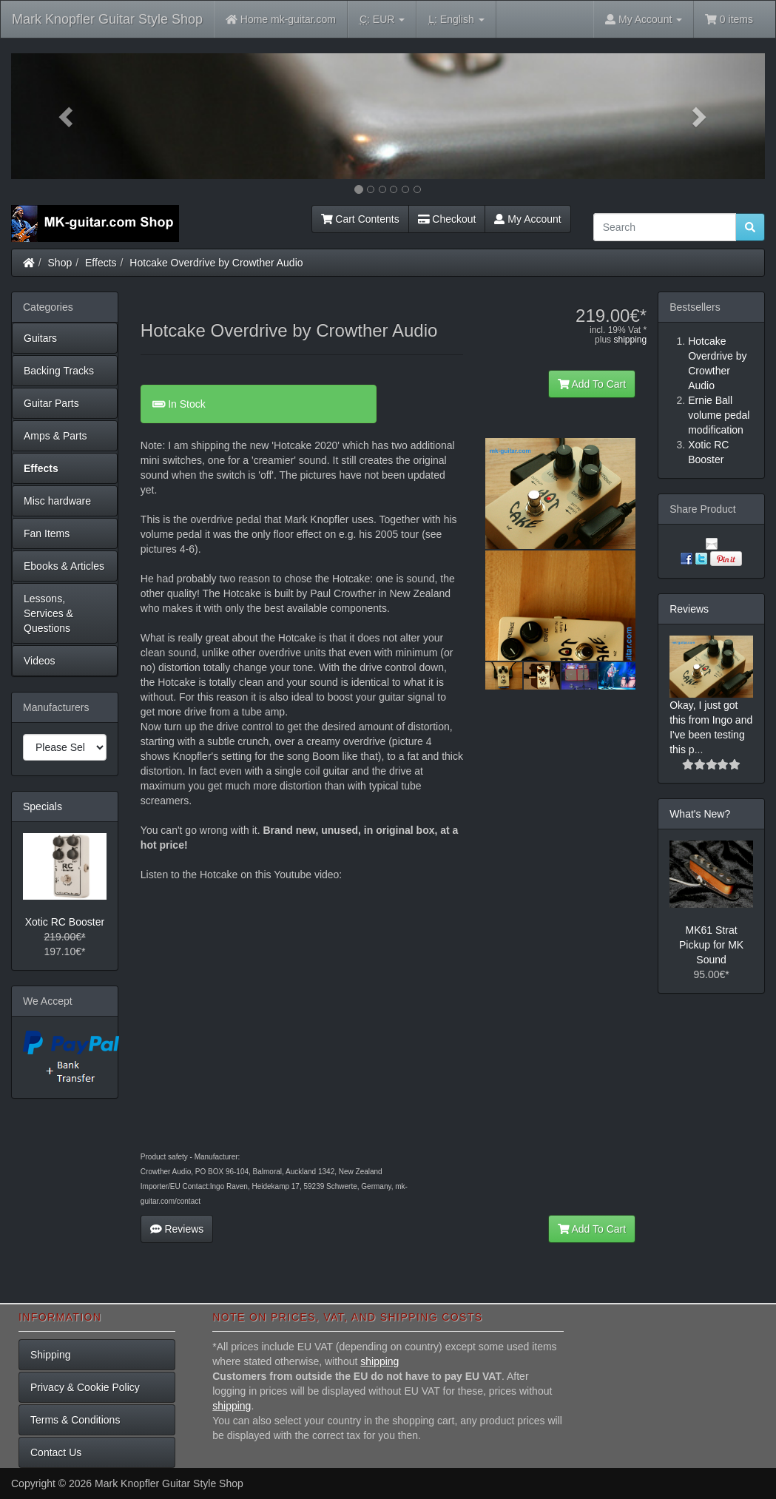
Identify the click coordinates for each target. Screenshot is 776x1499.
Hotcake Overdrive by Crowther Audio (216, 263)
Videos (39, 661)
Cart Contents (360, 219)
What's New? (699, 814)
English (456, 19)
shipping (630, 339)
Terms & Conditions (75, 1420)
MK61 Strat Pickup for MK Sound (711, 945)
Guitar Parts (51, 403)
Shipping (50, 1355)
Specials (42, 806)
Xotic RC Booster (64, 922)
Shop (60, 263)
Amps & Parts (55, 436)
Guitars (40, 338)
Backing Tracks (59, 371)
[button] (67, 116)
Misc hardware (57, 501)
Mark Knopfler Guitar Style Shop (107, 19)
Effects (101, 263)
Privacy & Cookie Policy (85, 1387)
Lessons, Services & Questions (48, 613)
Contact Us (55, 1452)
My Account (527, 219)
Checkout (447, 219)
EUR (382, 19)
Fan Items (47, 533)
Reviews (177, 1229)
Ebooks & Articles (64, 566)
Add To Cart (592, 384)
